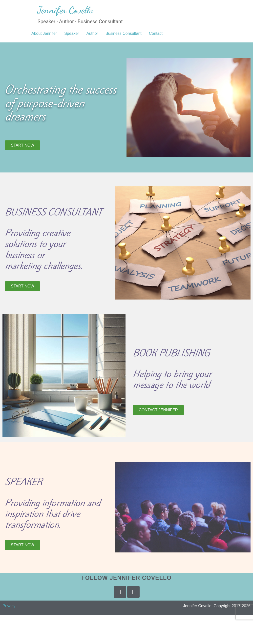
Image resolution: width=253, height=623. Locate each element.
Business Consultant (123, 33)
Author (92, 33)
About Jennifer (44, 33)
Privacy (8, 606)
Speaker (71, 33)
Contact (156, 33)
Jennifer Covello (65, 10)
